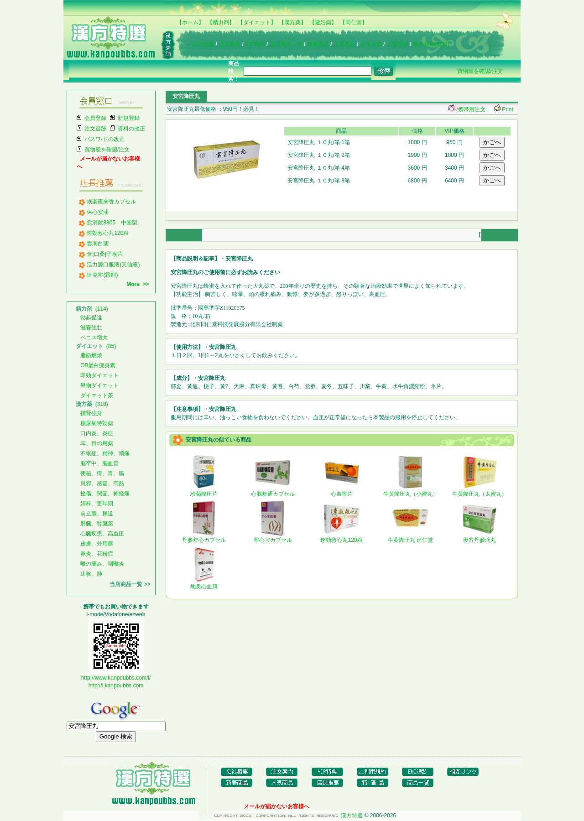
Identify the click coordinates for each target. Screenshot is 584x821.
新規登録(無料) (431, 44)
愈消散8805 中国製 (112, 222)
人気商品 (344, 44)
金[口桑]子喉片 (105, 254)
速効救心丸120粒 (108, 233)
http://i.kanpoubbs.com (116, 685)
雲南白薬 (98, 243)
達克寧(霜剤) (102, 275)
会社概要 (203, 44)
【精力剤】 (221, 22)
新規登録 (129, 118)
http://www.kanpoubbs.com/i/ (116, 678)
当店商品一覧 (286, 44)
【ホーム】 (190, 22)
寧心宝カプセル (273, 537)
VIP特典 (255, 44)
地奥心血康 (204, 584)
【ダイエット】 (257, 22)
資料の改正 (131, 128)
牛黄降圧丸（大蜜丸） (479, 491)
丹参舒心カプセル (204, 537)
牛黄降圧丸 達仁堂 (410, 537)
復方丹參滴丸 (479, 537)
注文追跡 (95, 128)
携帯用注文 (466, 109)
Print (507, 109)
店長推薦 (371, 44)
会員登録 (397, 44)
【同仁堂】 (353, 22)
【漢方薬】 (292, 22)
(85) (96, 346)
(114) (92, 309)
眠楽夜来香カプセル (111, 201)
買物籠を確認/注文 (479, 71)
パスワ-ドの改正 (104, 139)
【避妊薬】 (323, 22)
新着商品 (318, 44)
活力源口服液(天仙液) (113, 264)
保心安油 (98, 212)
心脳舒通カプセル (273, 491)
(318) (92, 404)
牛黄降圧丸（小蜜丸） (410, 491)
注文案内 (229, 44)
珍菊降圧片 (204, 491)
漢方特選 (352, 815)
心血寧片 (341, 491)
